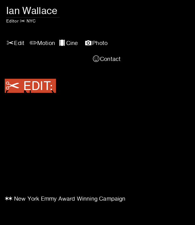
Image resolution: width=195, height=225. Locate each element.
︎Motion (42, 43)
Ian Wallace (33, 10)
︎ (106, 59)
